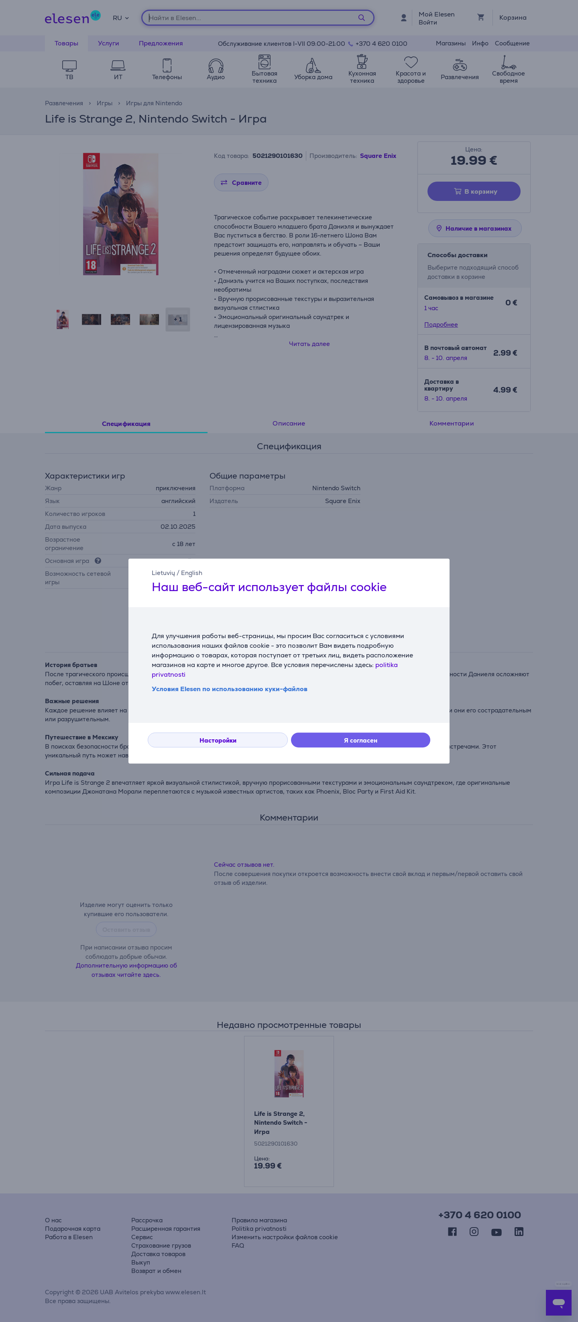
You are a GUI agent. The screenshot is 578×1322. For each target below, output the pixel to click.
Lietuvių (163, 573)
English (191, 573)
